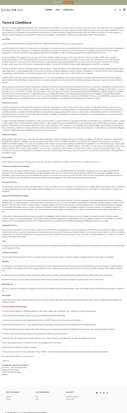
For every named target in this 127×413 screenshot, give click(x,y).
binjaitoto (79, 7)
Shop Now (68, 2)
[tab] (49, 10)
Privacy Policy (96, 162)
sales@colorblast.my (28, 356)
